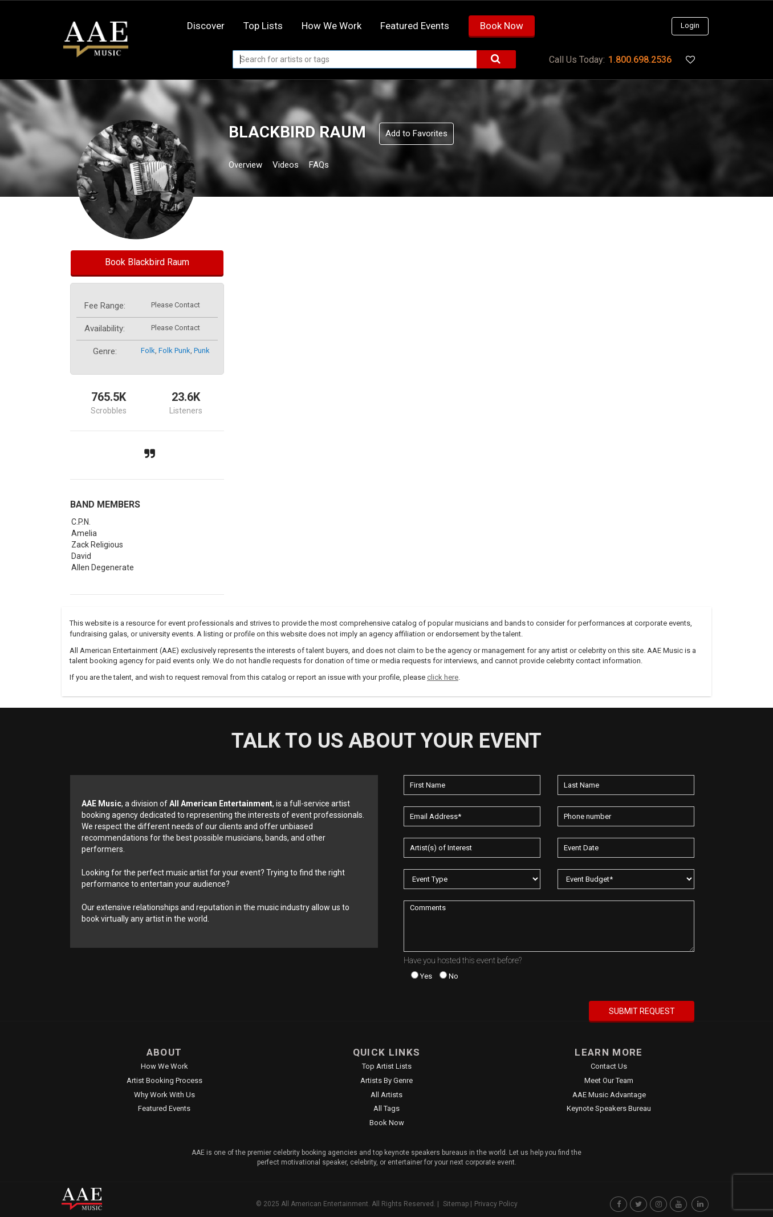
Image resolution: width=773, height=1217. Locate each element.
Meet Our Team (608, 1080)
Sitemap (456, 1204)
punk (202, 350)
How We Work (164, 1066)
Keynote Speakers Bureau (609, 1108)
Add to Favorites (416, 133)
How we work (331, 25)
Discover (206, 25)
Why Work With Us (164, 1094)
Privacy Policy (496, 1204)
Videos (299, 166)
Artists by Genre (386, 1080)
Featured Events (414, 25)
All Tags (386, 1108)
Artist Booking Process (164, 1080)
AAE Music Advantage (609, 1094)
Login (690, 25)
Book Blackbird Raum (147, 262)
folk (148, 350)
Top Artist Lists (387, 1066)
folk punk (174, 350)
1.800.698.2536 (640, 59)
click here (442, 677)
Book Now (501, 25)
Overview (250, 166)
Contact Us (609, 1066)
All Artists (386, 1094)
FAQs (340, 166)
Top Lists (263, 25)
